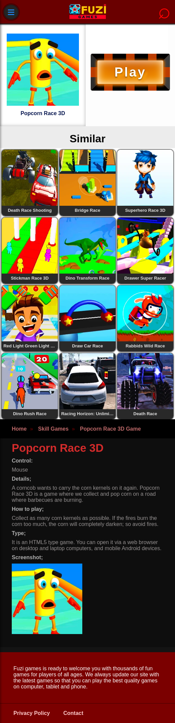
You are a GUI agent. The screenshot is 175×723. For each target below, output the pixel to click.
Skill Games (53, 429)
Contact (73, 713)
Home (19, 429)
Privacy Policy (31, 713)
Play (130, 72)
